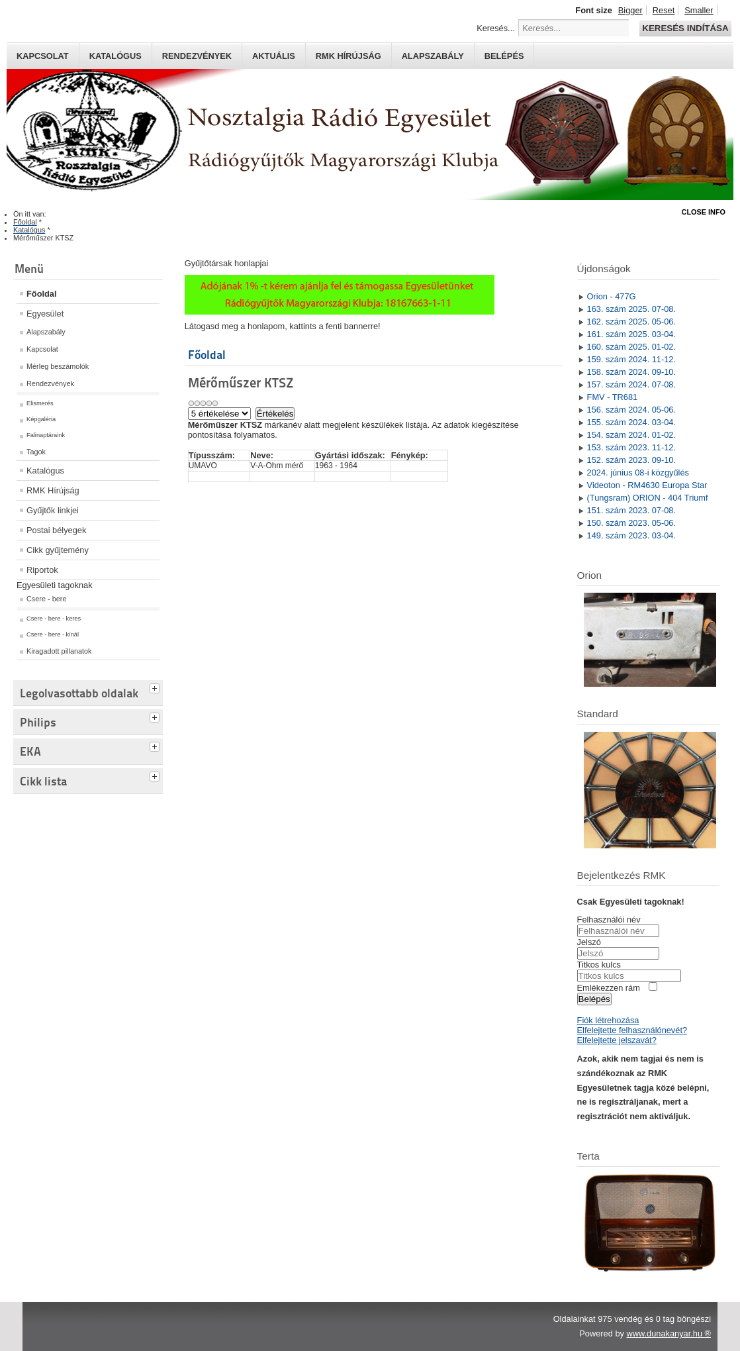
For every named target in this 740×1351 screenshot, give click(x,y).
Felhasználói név (609, 920)
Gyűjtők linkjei (52, 510)
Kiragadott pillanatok (59, 651)
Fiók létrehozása (608, 1020)
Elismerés (40, 403)
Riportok (42, 570)
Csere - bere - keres (53, 618)
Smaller (698, 10)
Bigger (630, 10)
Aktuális (273, 56)
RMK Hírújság (52, 490)
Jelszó (589, 942)
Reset (663, 10)
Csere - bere (46, 599)
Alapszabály (433, 56)
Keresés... (496, 28)
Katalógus (115, 56)
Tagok (36, 452)
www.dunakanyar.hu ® (668, 1333)
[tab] (156, 686)
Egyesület (45, 314)
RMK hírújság (348, 56)
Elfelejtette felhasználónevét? (632, 1030)
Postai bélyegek (56, 530)
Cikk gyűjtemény (57, 550)
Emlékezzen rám (608, 988)
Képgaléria (41, 419)
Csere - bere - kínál (52, 634)
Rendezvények (197, 56)
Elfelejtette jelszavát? (617, 1040)
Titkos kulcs (599, 965)
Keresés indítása (685, 28)
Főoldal (41, 294)
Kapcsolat (43, 56)
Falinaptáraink (45, 435)
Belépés (504, 56)
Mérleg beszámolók (57, 366)
